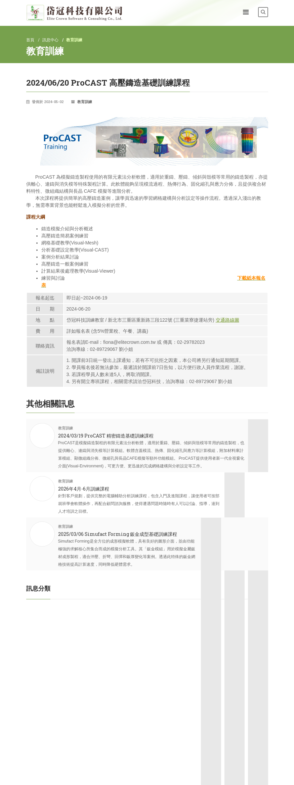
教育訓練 (84, 102)
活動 (33, 607)
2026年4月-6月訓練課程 (83, 489)
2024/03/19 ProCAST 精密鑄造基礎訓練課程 (106, 435)
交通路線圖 (227, 320)
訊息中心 (50, 40)
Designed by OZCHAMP (246, 774)
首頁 (30, 40)
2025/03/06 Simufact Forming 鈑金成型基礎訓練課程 (117, 526)
